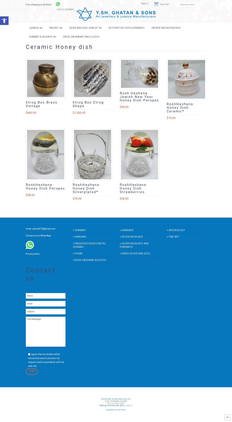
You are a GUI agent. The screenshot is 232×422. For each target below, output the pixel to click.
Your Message (46, 332)
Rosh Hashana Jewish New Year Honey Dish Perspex (139, 97)
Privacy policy (33, 254)
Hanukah (80, 237)
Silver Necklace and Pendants (134, 245)
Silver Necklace (131, 237)
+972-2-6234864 (65, 9)
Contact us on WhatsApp (38, 235)
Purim (77, 253)
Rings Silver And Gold (135, 253)
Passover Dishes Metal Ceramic (89, 245)
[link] (66, 4)
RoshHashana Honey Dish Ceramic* (180, 108)
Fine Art (173, 237)
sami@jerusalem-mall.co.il (116, 405)
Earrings (127, 230)
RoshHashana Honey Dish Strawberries (133, 188)
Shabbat (79, 230)
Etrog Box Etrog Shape (88, 104)
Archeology (176, 230)
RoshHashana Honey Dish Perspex (45, 186)
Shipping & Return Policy (116, 399)
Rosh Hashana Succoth (89, 260)
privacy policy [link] (44, 366)
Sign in (144, 3)
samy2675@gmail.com (43, 229)
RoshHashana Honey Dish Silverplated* (86, 188)
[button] (4, 20)
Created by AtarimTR (116, 410)
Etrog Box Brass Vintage (42, 104)
